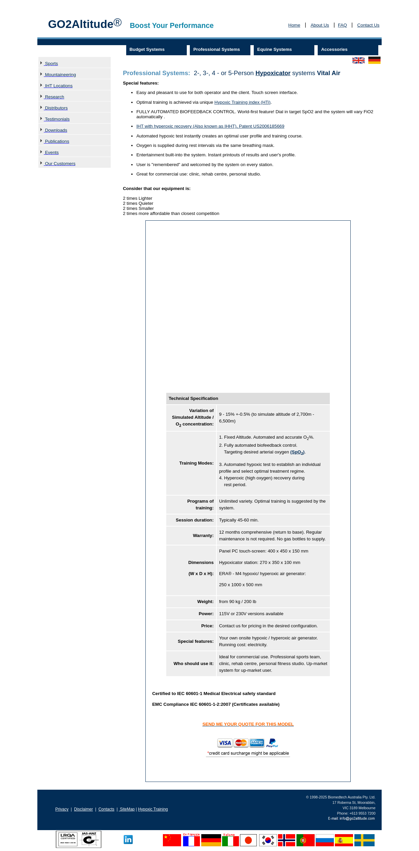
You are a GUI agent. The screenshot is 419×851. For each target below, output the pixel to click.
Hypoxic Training (153, 809)
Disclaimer (83, 809)
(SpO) (297, 451)
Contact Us (368, 25)
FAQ (342, 25)
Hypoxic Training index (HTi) (242, 102)
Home (294, 25)
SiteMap (127, 809)
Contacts (106, 809)
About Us (320, 25)
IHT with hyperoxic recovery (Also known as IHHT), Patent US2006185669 (210, 126)
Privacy (61, 809)
